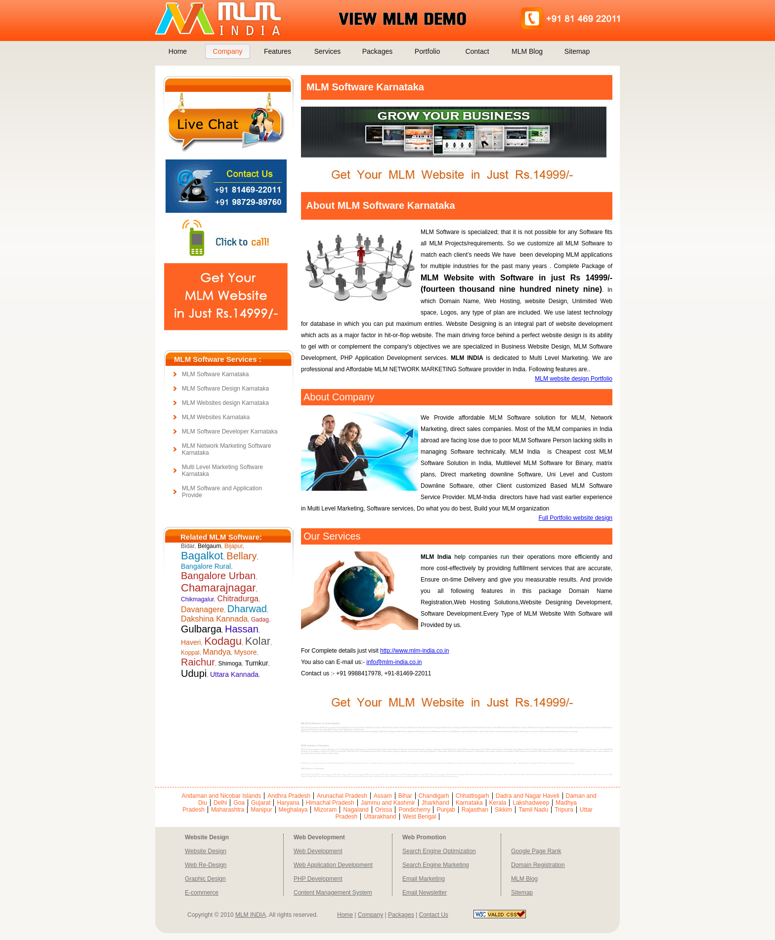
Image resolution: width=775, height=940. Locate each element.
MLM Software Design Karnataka (225, 388)
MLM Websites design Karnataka (225, 402)
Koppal (190, 652)
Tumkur (256, 663)
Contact (477, 51)
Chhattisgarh (472, 795)
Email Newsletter (424, 892)
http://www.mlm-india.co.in (414, 650)
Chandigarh (434, 795)
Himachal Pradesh (330, 802)
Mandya (217, 652)
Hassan (241, 629)
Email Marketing (423, 878)
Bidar (187, 546)
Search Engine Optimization (439, 851)
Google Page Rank (536, 851)
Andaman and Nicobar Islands (221, 795)
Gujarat (260, 802)
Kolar (257, 641)
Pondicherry (414, 809)
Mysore (245, 652)
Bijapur (233, 546)
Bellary (241, 555)
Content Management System (333, 892)
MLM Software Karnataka (215, 374)
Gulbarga (201, 629)
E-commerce (201, 892)
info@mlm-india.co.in (394, 662)
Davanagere (202, 609)
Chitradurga (237, 598)
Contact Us (433, 914)
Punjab (445, 809)
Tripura (564, 809)
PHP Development (318, 878)
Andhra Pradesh (288, 795)
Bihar (405, 795)
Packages (377, 51)
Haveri (191, 642)
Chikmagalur (197, 599)
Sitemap (577, 51)
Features (277, 51)
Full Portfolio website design (575, 517)
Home (178, 51)
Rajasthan (475, 809)
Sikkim (503, 809)
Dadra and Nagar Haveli (528, 795)
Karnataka (469, 802)
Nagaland (355, 809)
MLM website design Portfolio (573, 378)
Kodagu (223, 641)
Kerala (498, 802)
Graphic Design (205, 878)
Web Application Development (333, 865)
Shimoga (230, 663)
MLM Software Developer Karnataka (229, 431)
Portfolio (427, 51)
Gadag (260, 619)
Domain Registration (538, 865)
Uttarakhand (380, 816)
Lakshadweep (531, 802)
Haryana (288, 802)
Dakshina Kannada (214, 619)
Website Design (205, 851)
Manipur (261, 809)
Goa (239, 802)
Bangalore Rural (206, 566)
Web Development (318, 851)
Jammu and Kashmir (388, 802)
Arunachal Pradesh (342, 795)
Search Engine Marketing (435, 865)
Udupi (194, 673)
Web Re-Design (205, 865)
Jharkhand (435, 802)
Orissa (383, 809)
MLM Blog (527, 51)
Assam (383, 795)
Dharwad (247, 608)
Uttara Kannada (234, 674)
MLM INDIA (250, 914)
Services (327, 51)
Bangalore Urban (218, 575)
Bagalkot (202, 555)
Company (228, 51)
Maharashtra (227, 809)
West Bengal (419, 816)
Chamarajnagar (218, 588)
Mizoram (325, 809)
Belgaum (209, 546)
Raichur (198, 662)
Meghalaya (293, 809)
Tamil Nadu (533, 809)
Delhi (220, 802)
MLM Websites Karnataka (216, 417)
